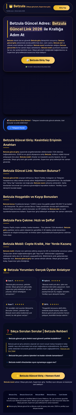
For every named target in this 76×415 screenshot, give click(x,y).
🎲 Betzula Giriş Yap (38, 60)
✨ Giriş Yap (61, 8)
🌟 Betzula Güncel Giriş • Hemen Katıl (38, 375)
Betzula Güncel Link (26, 394)
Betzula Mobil (39, 394)
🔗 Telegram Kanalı (17, 128)
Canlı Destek (63, 394)
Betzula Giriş (13, 394)
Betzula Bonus (51, 394)
